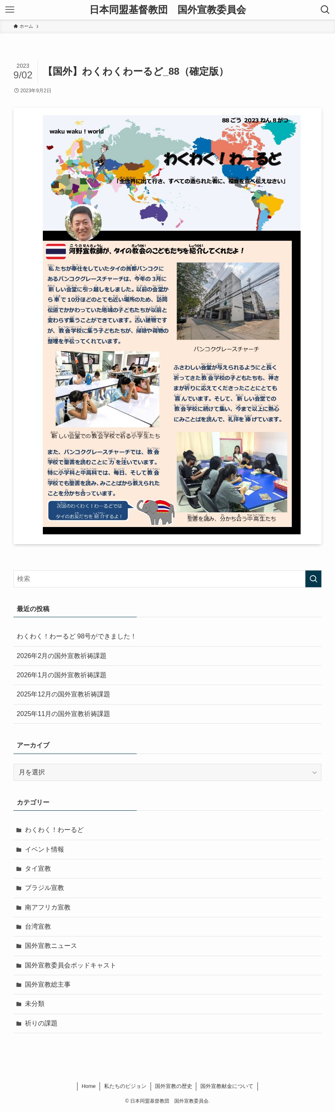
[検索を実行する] (313, 578)
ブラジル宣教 (44, 887)
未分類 (34, 1004)
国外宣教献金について (226, 1086)
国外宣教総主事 (48, 984)
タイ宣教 (38, 868)
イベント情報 (44, 849)
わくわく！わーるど (54, 829)
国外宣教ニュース (51, 946)
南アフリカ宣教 (48, 907)
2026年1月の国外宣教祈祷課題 (62, 675)
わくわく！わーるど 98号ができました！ (77, 636)
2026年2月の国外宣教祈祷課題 (62, 655)
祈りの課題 (41, 1023)
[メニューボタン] (10, 10)
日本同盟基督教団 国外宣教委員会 (167, 10)
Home (89, 1086)
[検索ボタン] (325, 10)
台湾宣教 (38, 926)
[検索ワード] (167, 578)
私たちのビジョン (125, 1086)
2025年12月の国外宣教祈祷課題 (63, 694)
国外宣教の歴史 (173, 1086)
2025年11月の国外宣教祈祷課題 (63, 713)
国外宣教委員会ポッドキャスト (70, 965)
